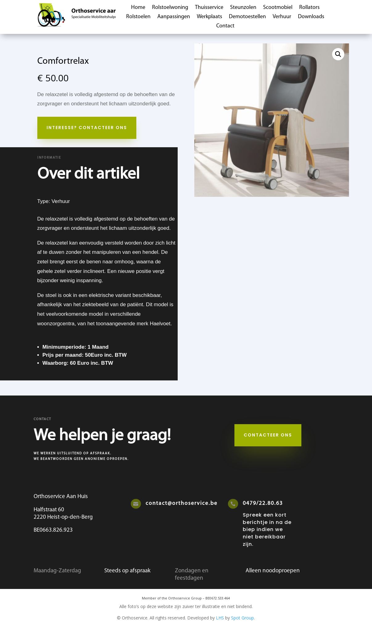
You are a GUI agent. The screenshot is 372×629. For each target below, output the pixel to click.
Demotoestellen (247, 17)
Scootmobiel (277, 8)
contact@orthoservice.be (181, 503)
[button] (338, 54)
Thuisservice (209, 8)
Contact (225, 26)
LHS (220, 618)
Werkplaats (209, 17)
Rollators (309, 8)
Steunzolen (243, 8)
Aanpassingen (173, 17)
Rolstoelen (138, 17)
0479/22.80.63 (263, 503)
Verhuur (282, 17)
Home (138, 8)
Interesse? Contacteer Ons (87, 127)
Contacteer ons (268, 435)
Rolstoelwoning (170, 8)
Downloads (311, 17)
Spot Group (242, 618)
